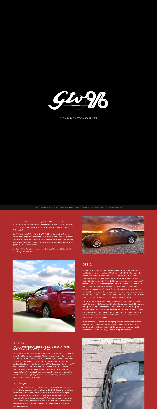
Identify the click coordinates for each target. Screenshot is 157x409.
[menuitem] (36, 207)
